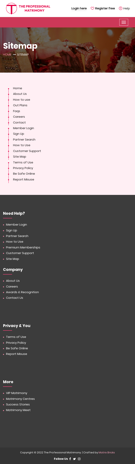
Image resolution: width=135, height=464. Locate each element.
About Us (20, 94)
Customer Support (27, 151)
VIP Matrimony (16, 393)
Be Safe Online (24, 173)
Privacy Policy (23, 168)
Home (7, 54)
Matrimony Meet (18, 410)
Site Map (19, 156)
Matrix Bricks (107, 452)
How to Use (21, 145)
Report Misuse (23, 179)
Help (126, 8)
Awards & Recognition (22, 292)
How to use (21, 99)
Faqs (16, 111)
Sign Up (18, 134)
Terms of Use (23, 162)
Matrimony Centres (20, 399)
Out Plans (20, 105)
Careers (19, 116)
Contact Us (14, 298)
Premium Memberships (23, 247)
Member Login (23, 128)
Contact (19, 122)
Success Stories (18, 404)
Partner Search (24, 139)
